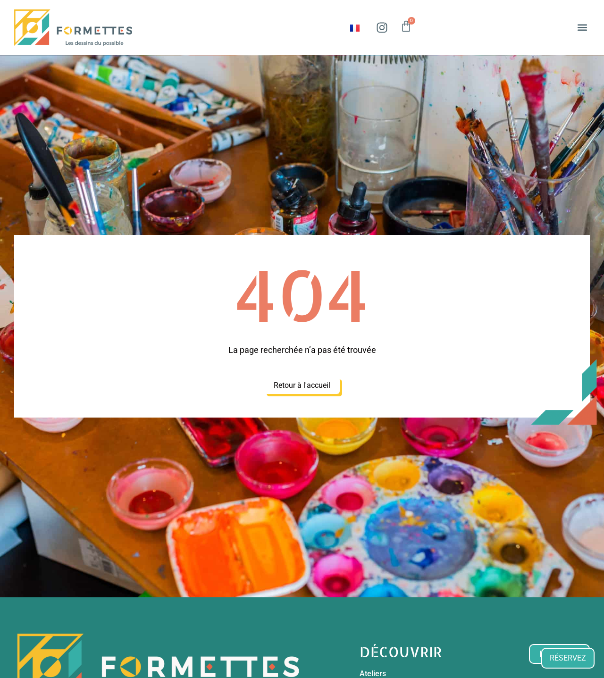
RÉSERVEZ (568, 657)
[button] (582, 27)
